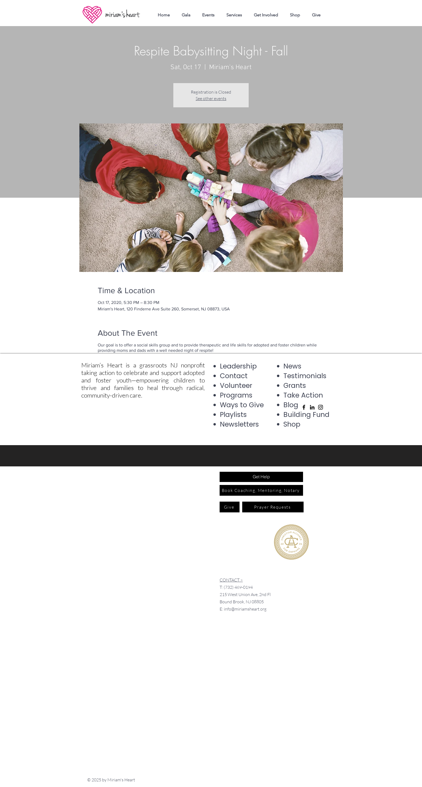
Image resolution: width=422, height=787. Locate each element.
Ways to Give (242, 405)
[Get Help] (261, 477)
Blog (290, 405)
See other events (211, 98)
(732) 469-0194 (238, 587)
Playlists (233, 414)
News (292, 366)
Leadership (238, 366)
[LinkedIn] (312, 407)
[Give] (230, 507)
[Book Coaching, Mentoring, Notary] (261, 490)
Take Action (303, 395)
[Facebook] (304, 407)
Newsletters (239, 424)
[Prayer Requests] (273, 507)
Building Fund (306, 414)
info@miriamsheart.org (245, 609)
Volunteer (236, 385)
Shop (291, 424)
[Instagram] (320, 407)
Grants (294, 385)
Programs (236, 395)
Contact (234, 376)
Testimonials (304, 376)
